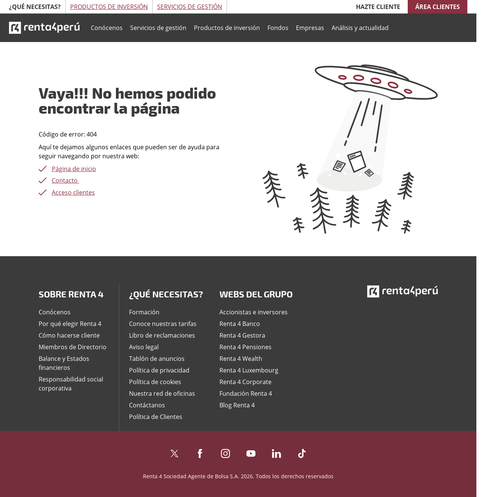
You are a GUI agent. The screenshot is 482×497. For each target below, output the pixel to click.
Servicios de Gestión (189, 7)
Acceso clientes (73, 192)
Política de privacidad (159, 370)
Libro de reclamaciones (162, 335)
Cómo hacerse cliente (69, 335)
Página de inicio (74, 169)
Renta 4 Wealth (240, 358)
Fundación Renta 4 (245, 393)
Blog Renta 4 (237, 405)
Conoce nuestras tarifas (163, 324)
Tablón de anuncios (157, 358)
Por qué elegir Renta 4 (70, 324)
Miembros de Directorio (73, 347)
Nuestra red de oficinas (162, 393)
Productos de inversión (227, 28)
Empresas (310, 28)
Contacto (65, 180)
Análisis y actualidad (360, 28)
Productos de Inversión (109, 7)
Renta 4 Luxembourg (248, 370)
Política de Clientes (155, 417)
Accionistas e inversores (253, 312)
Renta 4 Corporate (245, 382)
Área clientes (437, 7)
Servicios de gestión (158, 28)
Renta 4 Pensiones (245, 347)
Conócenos (107, 28)
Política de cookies (155, 382)
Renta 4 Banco (239, 324)
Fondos (277, 28)
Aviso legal (144, 347)
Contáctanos (147, 405)
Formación (144, 312)
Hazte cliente (378, 7)
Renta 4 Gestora (242, 335)
